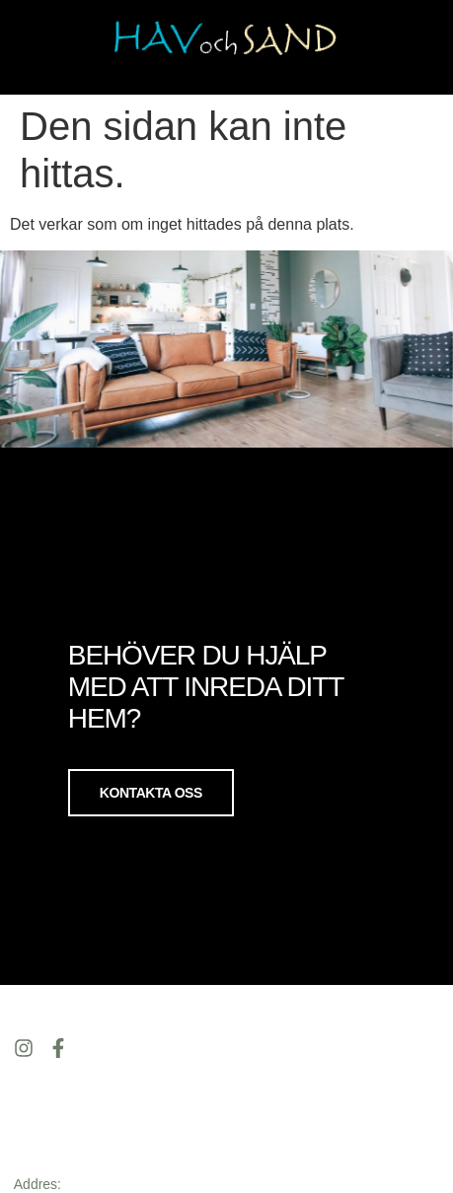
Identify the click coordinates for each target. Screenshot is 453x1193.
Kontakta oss (151, 792)
